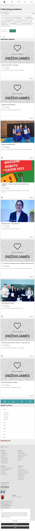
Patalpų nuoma (20, 457)
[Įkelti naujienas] (12, 2)
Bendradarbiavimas (4, 461)
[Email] (4, 492)
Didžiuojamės (6, 13)
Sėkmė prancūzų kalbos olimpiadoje (9, 382)
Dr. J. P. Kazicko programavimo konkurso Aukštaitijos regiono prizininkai (17, 263)
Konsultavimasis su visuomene (23, 471)
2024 (5, 425)
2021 (5, 434)
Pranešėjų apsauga (21, 474)
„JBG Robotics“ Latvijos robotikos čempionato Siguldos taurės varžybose (15, 184)
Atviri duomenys (20, 479)
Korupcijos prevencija (21, 475)
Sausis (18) (6, 419)
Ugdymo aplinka (3, 453)
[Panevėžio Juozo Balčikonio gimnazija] (4, 1)
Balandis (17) (6, 414)
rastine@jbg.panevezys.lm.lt (7, 505)
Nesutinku (15, 524)
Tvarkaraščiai (4, 447)
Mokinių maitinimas (21, 456)
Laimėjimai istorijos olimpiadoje (8, 104)
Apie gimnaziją (3, 452)
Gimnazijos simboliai (4, 457)
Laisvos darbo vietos (21, 469)
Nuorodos (19, 467)
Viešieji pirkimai (3, 473)
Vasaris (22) (6, 417)
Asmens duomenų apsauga (22, 470)
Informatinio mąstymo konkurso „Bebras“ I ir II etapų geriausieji (15, 342)
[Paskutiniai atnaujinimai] (18, 2)
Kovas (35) (6, 416)
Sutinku (15, 527)
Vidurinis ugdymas (21, 452)
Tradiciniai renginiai (4, 460)
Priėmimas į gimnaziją (4, 462)
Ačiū (12, 30)
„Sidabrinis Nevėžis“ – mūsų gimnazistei (10, 223)
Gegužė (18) (6, 412)
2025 (5, 422)
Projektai (2, 471)
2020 (5, 437)
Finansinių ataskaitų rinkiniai (5, 469)
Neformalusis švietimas (22, 453)
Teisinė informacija (21, 478)
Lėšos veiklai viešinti (4, 470)
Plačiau (31, 78)
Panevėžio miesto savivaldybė (17, 496)
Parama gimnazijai (4, 474)
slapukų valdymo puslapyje (5, 516)
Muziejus (19, 460)
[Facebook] (1, 492)
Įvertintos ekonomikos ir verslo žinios (9, 65)
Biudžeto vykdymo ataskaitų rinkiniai (7, 467)
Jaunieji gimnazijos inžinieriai (7, 303)
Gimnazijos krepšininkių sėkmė (8, 144)
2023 (5, 428)
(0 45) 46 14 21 (6, 504)
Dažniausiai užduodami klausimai (23, 473)
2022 (5, 431)
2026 (5, 409)
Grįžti (4, 36)
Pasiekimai (3, 456)
